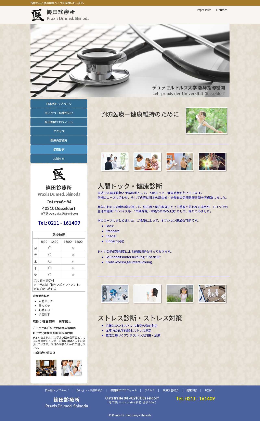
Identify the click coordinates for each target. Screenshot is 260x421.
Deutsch (222, 10)
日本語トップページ (59, 104)
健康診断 (191, 390)
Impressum (204, 10)
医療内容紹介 (58, 140)
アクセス (59, 131)
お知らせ (59, 159)
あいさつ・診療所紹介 (59, 113)
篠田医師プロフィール (59, 122)
